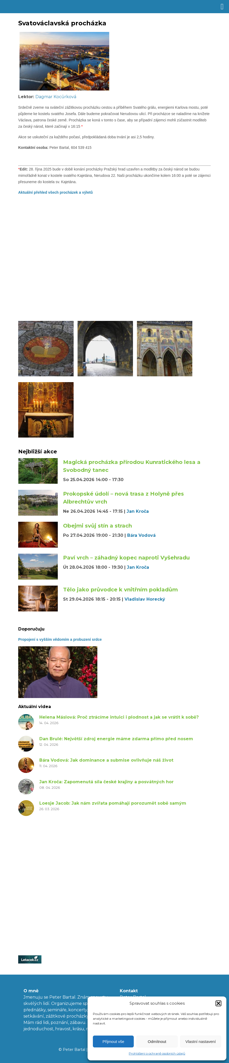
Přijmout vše (113, 1041)
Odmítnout (157, 1041)
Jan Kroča (138, 511)
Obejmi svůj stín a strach (97, 526)
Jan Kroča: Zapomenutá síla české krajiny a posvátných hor (106, 781)
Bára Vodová (141, 535)
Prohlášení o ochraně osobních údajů (157, 1053)
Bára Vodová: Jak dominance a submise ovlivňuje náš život (106, 760)
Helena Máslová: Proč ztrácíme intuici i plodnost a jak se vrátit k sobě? (119, 717)
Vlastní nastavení (200, 1041)
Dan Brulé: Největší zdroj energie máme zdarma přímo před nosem (116, 738)
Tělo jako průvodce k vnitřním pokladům (120, 589)
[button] (218, 1003)
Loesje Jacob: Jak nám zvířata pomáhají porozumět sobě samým (112, 803)
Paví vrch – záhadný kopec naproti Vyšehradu (126, 557)
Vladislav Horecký (145, 599)
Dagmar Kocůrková (55, 96)
